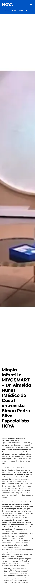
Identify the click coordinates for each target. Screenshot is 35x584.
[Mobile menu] (31, 4)
